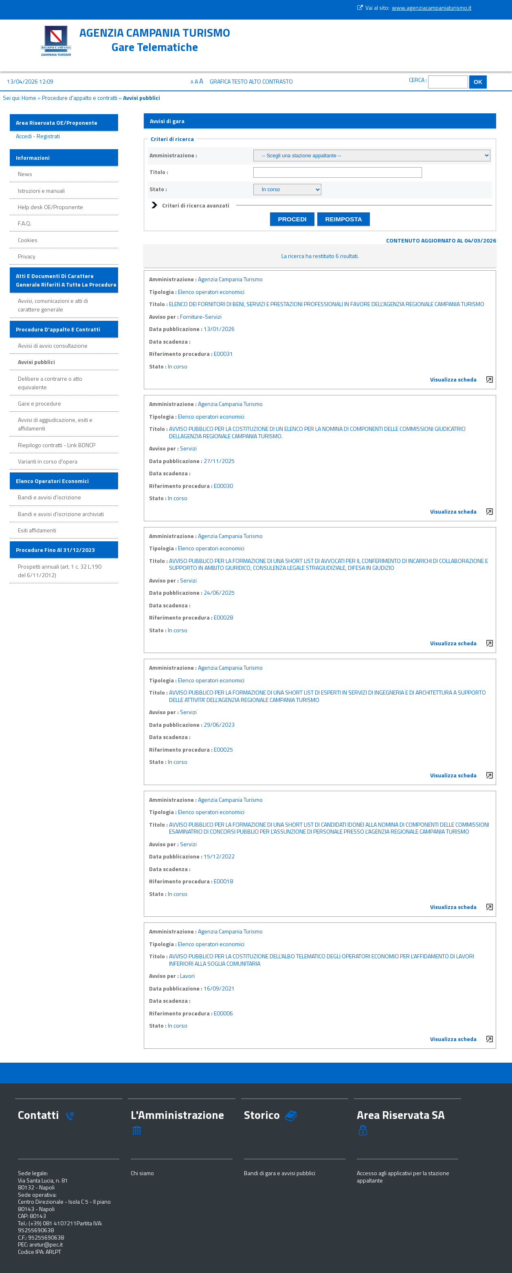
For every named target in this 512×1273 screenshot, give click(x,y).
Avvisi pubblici (36, 361)
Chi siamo (142, 1173)
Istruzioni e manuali (41, 190)
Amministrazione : (173, 155)
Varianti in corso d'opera (47, 461)
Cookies (27, 240)
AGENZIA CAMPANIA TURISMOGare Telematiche (154, 39)
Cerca (416, 79)
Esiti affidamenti (37, 530)
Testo (240, 81)
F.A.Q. (24, 223)
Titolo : (158, 172)
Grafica (220, 81)
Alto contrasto (271, 81)
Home (29, 97)
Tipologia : (163, 292)
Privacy (26, 256)
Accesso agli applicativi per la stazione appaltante (403, 1177)
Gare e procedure (39, 403)
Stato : (158, 189)
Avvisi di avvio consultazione (53, 345)
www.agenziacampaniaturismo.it (431, 7)
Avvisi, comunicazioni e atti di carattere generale (53, 304)
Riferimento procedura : (181, 353)
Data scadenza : (170, 341)
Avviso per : (164, 316)
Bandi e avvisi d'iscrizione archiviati (61, 514)
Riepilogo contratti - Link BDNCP (56, 445)
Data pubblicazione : (175, 329)
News (25, 174)
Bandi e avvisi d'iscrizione (49, 497)
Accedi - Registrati (38, 136)
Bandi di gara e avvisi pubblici (279, 1173)
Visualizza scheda (453, 379)
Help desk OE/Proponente (50, 207)
